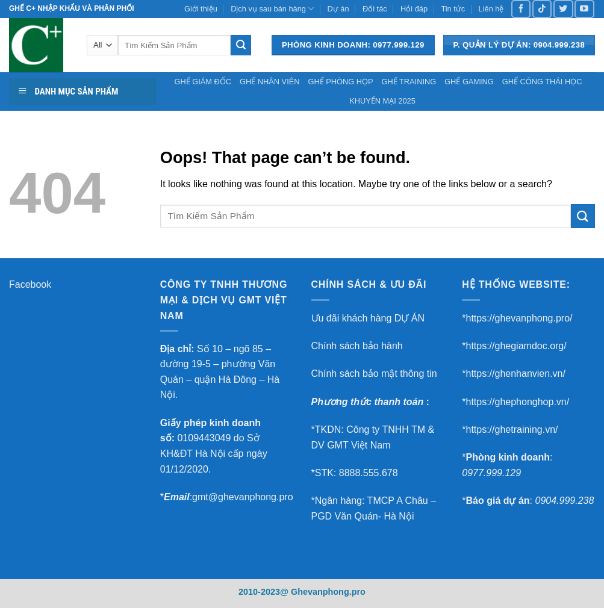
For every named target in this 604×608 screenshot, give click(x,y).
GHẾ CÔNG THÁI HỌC (542, 81)
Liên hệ (491, 8)
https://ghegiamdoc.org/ (515, 346)
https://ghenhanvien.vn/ (515, 373)
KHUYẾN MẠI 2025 (382, 100)
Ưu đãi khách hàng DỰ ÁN (368, 318)
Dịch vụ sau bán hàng (272, 8)
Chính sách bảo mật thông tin (374, 373)
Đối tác (375, 8)
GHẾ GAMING (469, 81)
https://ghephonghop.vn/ (517, 402)
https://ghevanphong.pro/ (518, 318)
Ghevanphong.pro (328, 592)
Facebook (30, 284)
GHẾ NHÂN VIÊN (269, 81)
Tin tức (453, 8)
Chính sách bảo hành (357, 346)
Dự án (338, 8)
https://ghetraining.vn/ (511, 429)
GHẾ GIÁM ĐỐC (203, 81)
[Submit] (241, 45)
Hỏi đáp (414, 8)
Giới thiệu (200, 8)
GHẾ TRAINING (408, 81)
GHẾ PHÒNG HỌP (340, 81)
